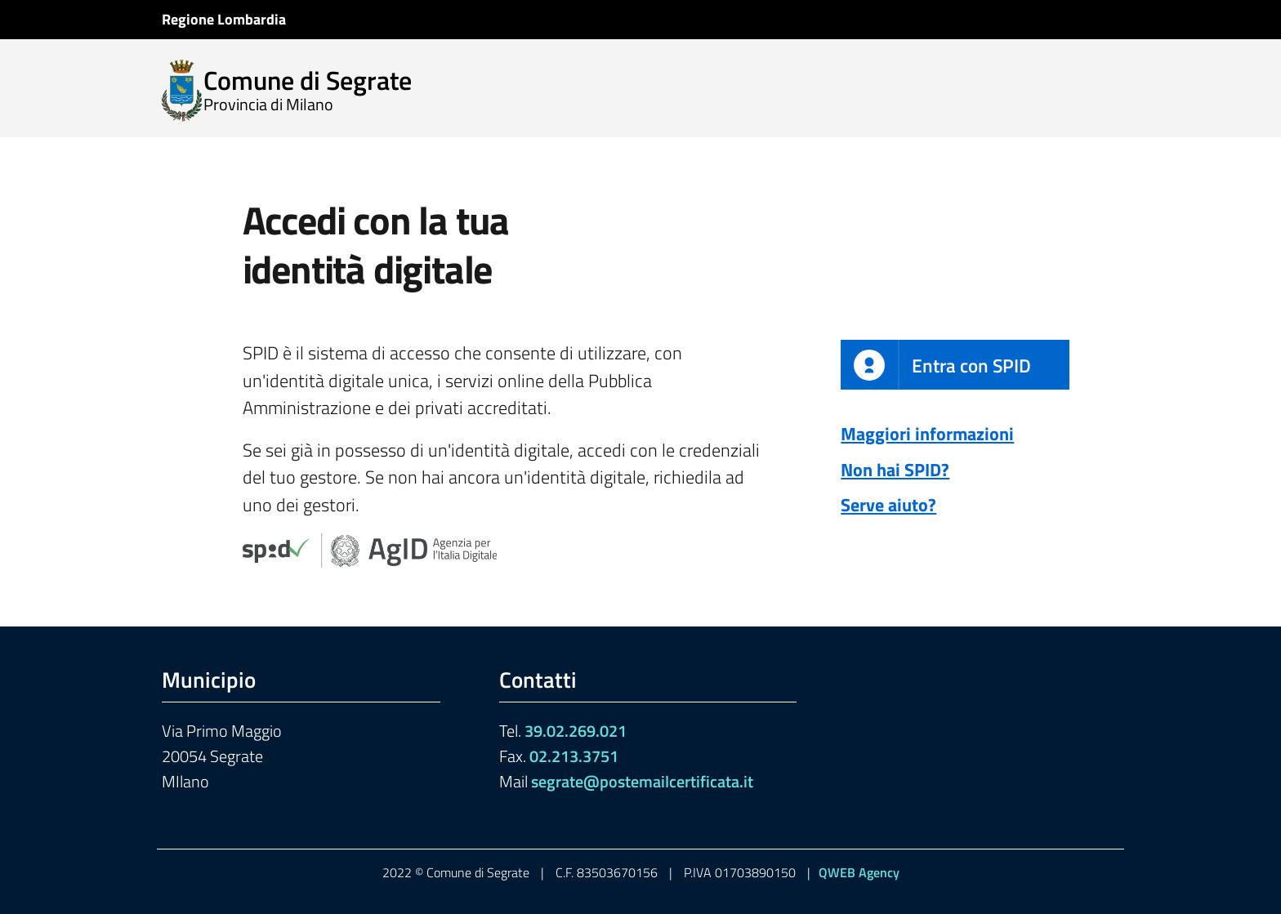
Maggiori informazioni (927, 434)
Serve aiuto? (888, 505)
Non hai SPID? (895, 470)
